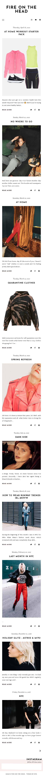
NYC (21, 696)
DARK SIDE (21, 437)
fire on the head (18, 774)
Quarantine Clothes (21, 283)
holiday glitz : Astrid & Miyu (21, 638)
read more (7, 110)
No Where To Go (21, 122)
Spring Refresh (21, 360)
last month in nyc (21, 556)
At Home (21, 202)
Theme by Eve (31, 774)
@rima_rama (37, 762)
